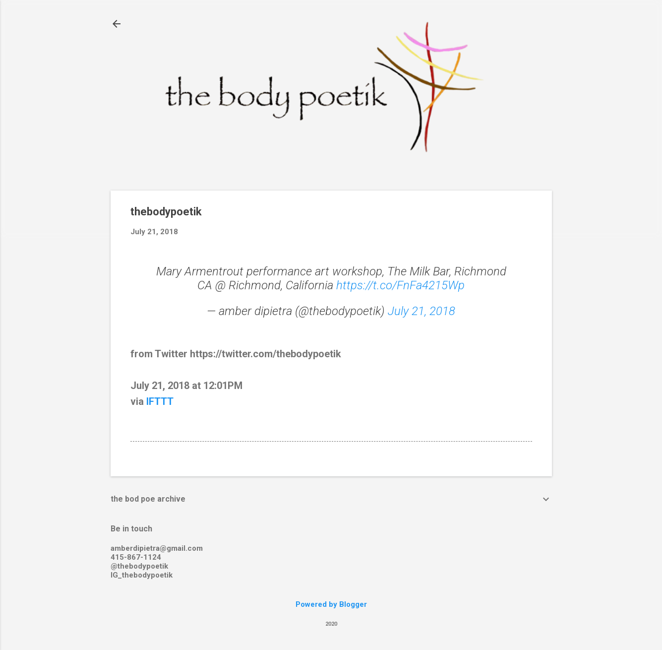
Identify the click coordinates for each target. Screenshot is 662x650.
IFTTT (160, 401)
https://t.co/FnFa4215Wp (400, 285)
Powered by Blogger (331, 604)
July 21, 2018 (421, 311)
